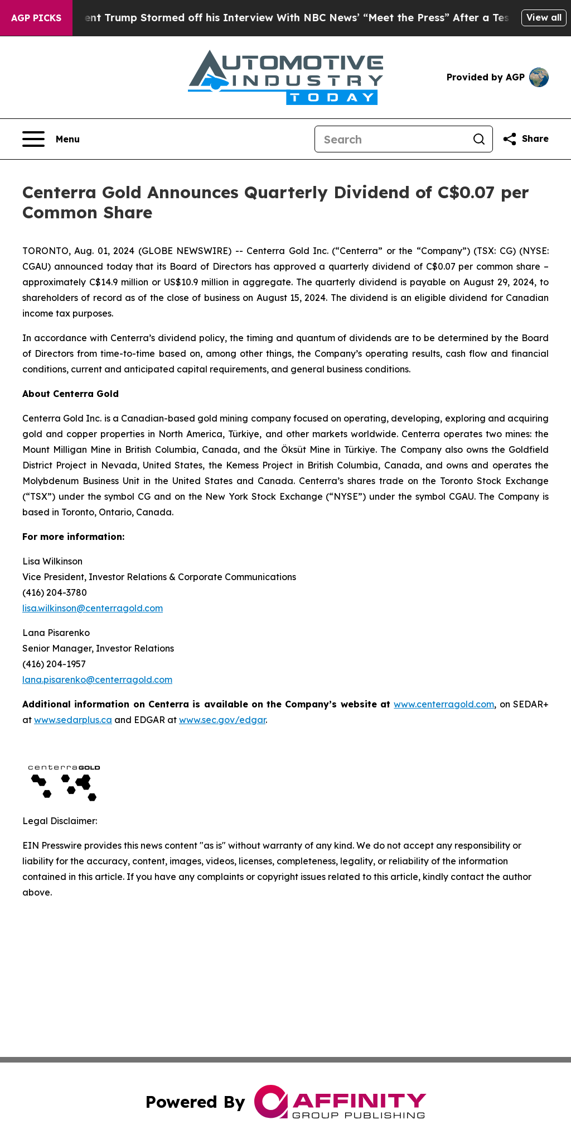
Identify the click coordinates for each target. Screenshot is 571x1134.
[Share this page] (525, 139)
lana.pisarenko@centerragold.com (97, 679)
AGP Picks (36, 17)
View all (544, 17)
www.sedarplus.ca (73, 719)
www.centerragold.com (444, 704)
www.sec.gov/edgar (222, 719)
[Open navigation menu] (51, 139)
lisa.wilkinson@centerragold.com (92, 608)
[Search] (390, 139)
